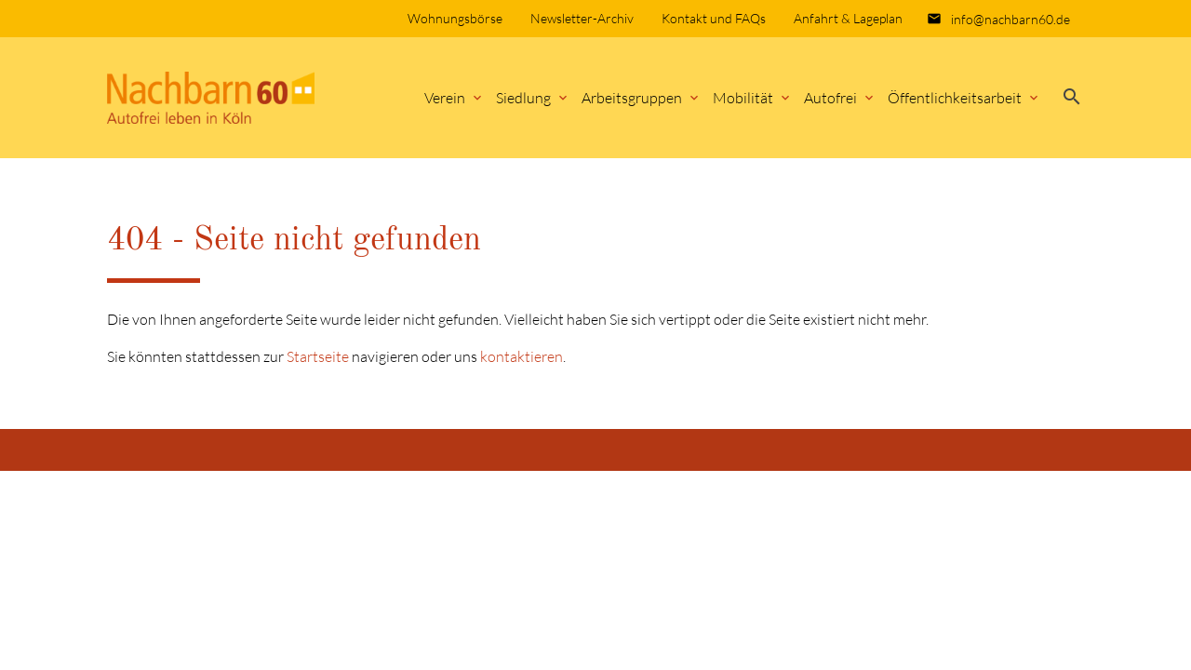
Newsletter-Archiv (582, 18)
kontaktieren (521, 356)
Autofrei (830, 97)
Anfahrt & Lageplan (848, 18)
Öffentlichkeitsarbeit (955, 97)
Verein (444, 97)
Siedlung (523, 97)
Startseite (318, 356)
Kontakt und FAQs (714, 18)
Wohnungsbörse (455, 18)
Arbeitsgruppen (632, 97)
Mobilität (743, 97)
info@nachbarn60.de (1010, 19)
